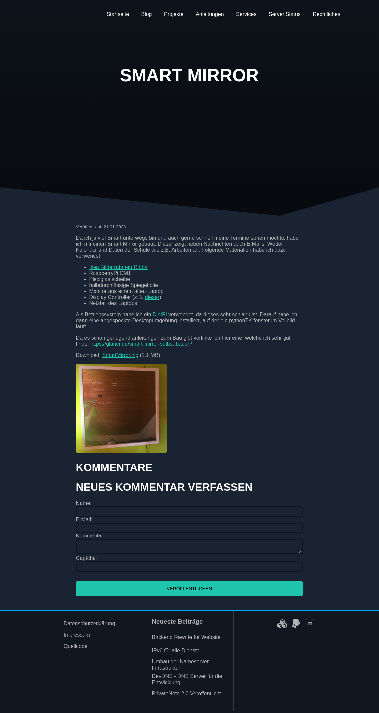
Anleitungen (210, 14)
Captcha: (86, 560)
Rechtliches (326, 14)
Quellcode (76, 648)
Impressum (77, 637)
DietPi (160, 314)
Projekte (174, 14)
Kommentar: (90, 535)
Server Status (285, 14)
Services (246, 14)
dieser (152, 297)
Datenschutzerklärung (89, 625)
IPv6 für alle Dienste (176, 652)
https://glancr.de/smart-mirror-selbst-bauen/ (141, 344)
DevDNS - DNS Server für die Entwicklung (187, 681)
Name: (84, 503)
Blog (146, 14)
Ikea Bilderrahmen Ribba (118, 267)
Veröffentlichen (189, 590)
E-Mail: (84, 519)
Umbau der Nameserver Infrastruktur (180, 667)
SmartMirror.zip (120, 355)
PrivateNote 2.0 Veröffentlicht (186, 695)
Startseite (117, 14)
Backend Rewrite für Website (186, 639)
